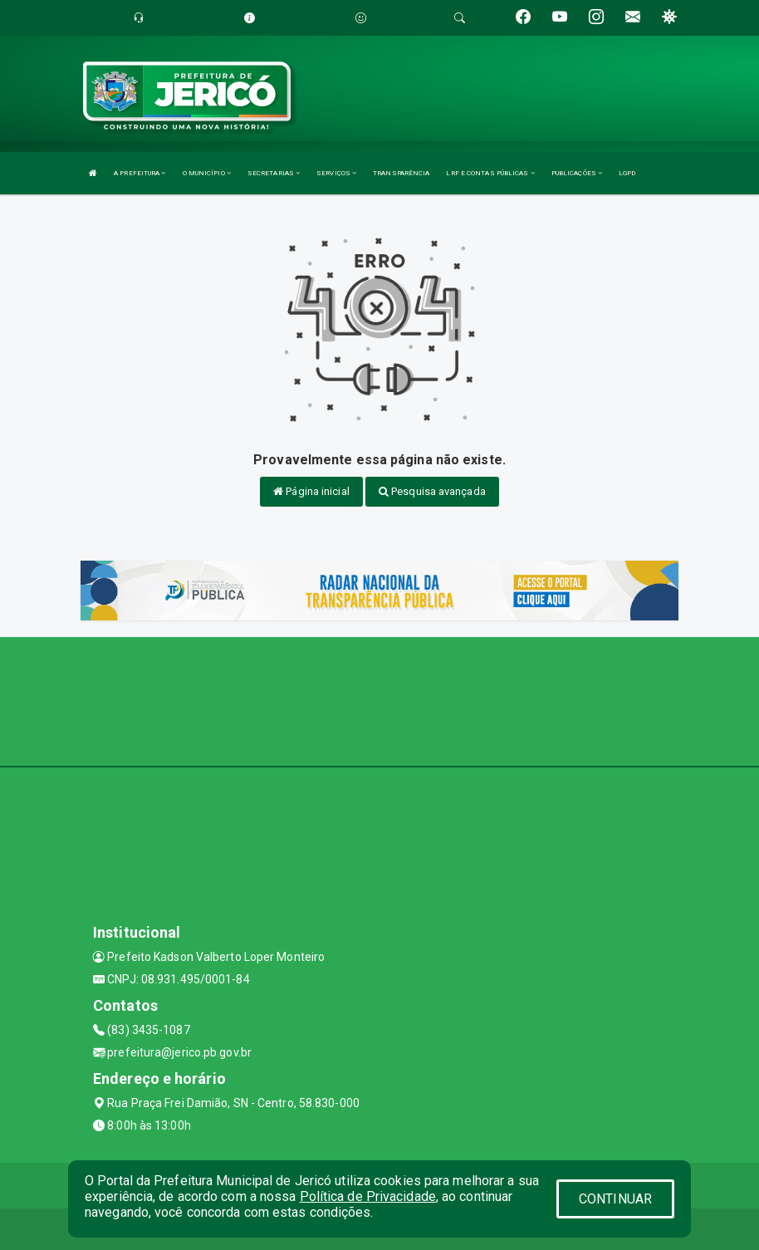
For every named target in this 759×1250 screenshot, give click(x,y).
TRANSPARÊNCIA (401, 173)
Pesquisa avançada (432, 491)
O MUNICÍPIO (207, 173)
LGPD (627, 173)
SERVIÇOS (336, 173)
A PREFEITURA (139, 173)
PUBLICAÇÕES (576, 173)
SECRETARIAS (273, 173)
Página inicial (311, 491)
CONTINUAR (615, 1199)
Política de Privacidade (368, 1196)
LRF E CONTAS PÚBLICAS (490, 173)
